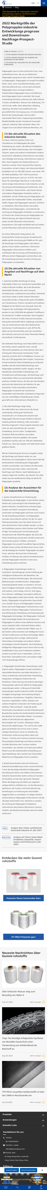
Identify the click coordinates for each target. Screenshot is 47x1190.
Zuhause (8, 7)
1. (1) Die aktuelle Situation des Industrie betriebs (22, 54)
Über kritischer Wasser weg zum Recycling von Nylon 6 (18, 993)
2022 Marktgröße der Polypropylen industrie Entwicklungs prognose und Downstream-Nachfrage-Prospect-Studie (20, 13)
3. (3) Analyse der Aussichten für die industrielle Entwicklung (22, 63)
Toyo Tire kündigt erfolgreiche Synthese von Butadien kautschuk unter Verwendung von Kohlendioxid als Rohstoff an (22, 1043)
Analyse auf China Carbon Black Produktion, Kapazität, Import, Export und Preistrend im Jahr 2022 (27, 840)
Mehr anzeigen (37, 1002)
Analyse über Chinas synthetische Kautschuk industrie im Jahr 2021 (26, 829)
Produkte (7, 1114)
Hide (20, 51)
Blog (17, 7)
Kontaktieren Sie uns (13, 1132)
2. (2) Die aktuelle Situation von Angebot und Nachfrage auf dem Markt (20, 58)
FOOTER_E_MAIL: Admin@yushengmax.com (14, 1147)
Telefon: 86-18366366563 (10, 1139)
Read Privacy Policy (28, 1170)
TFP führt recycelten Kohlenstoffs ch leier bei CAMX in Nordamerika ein (23, 1093)
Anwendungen (10, 1119)
